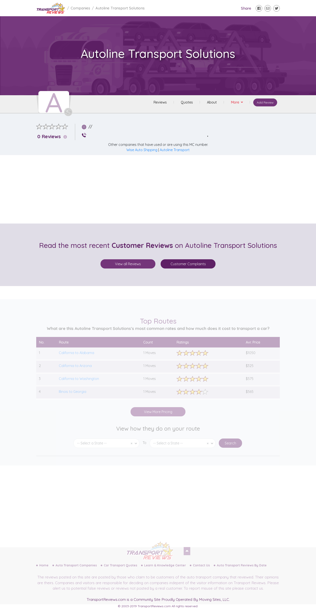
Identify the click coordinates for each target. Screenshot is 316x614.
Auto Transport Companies (76, 570)
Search (230, 448)
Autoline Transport (175, 150)
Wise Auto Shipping (141, 150)
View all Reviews (128, 264)
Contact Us (201, 570)
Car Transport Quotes (120, 570)
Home (43, 570)
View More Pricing (158, 416)
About (211, 103)
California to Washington (79, 383)
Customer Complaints (188, 264)
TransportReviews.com (106, 599)
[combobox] (106, 448)
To (144, 447)
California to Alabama (76, 357)
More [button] (234, 103)
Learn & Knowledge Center (165, 570)
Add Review (264, 103)
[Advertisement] (161, 189)
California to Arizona (75, 370)
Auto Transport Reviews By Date (242, 570)
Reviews (159, 103)
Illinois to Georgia (72, 396)
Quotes (186, 103)
